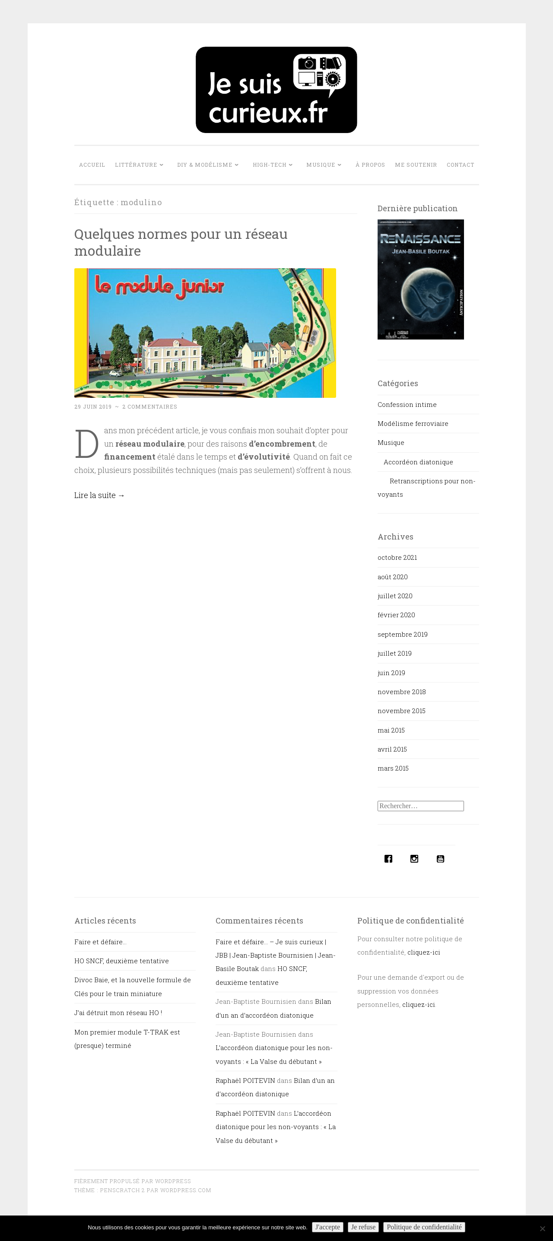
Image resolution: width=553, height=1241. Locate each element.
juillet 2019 (395, 653)
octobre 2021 (397, 557)
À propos (370, 164)
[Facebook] (391, 859)
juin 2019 (391, 672)
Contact (460, 164)
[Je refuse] (542, 1228)
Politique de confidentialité (424, 1227)
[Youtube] (442, 859)
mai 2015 (391, 730)
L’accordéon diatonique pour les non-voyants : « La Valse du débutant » (276, 1127)
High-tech (269, 164)
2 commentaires (150, 406)
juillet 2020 (395, 595)
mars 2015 (393, 768)
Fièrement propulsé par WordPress (132, 1181)
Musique (320, 164)
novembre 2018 (402, 691)
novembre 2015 (402, 710)
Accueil (92, 164)
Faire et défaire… (100, 941)
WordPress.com (185, 1190)
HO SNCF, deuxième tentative (121, 960)
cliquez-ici (423, 952)
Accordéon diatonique (418, 461)
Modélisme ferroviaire (413, 423)
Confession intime (407, 404)
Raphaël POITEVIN (245, 1080)
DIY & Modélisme (204, 164)
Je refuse (363, 1227)
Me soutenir (416, 164)
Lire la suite (99, 495)
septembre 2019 (403, 634)
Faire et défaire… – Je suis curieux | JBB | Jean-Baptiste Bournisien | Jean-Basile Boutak (276, 955)
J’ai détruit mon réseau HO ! (118, 1012)
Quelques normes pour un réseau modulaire (181, 242)
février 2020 (396, 614)
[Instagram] (416, 859)
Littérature (136, 164)
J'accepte (327, 1227)
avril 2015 (392, 749)
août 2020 (393, 576)
